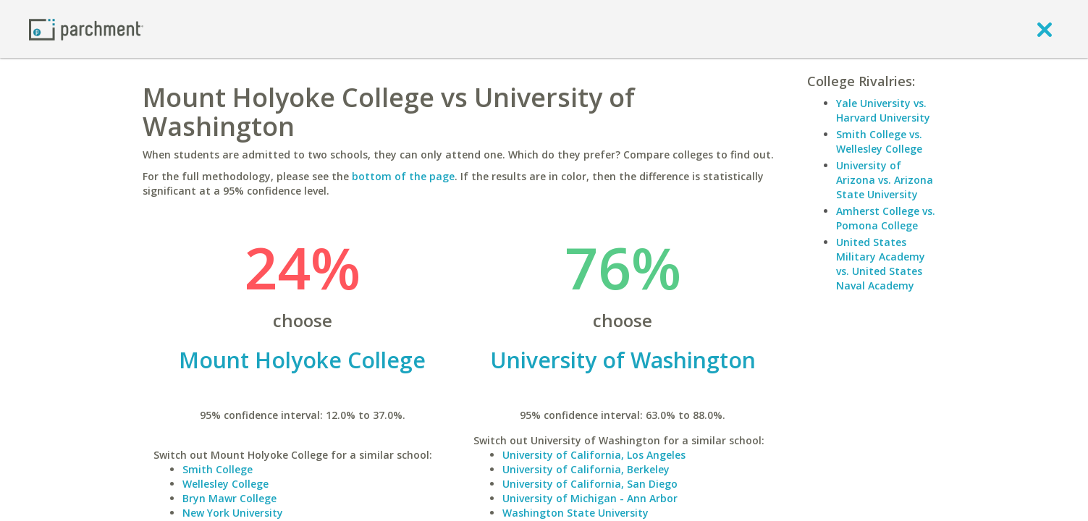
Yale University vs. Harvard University (883, 110)
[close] (1044, 29)
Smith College (217, 469)
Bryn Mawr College (229, 498)
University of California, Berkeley (586, 469)
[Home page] (86, 28)
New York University (232, 513)
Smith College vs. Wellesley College (879, 141)
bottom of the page (403, 176)
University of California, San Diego (590, 484)
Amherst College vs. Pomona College (885, 218)
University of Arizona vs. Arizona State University (884, 179)
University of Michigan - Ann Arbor (590, 498)
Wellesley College (225, 484)
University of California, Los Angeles (594, 455)
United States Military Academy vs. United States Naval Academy (880, 263)
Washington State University (575, 513)
